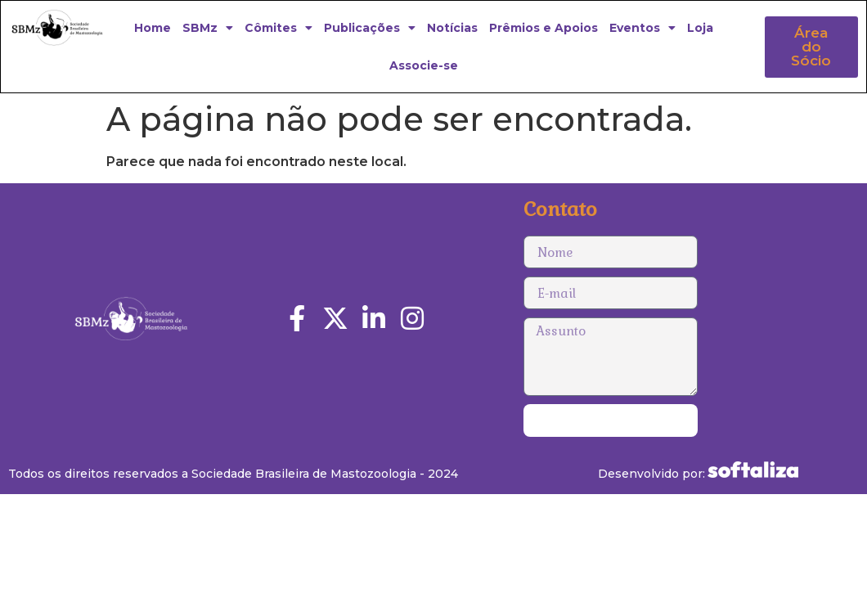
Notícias (452, 27)
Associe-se (423, 65)
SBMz (207, 28)
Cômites (278, 28)
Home (152, 27)
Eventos (642, 28)
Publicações (370, 28)
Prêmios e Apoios (543, 27)
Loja (700, 27)
